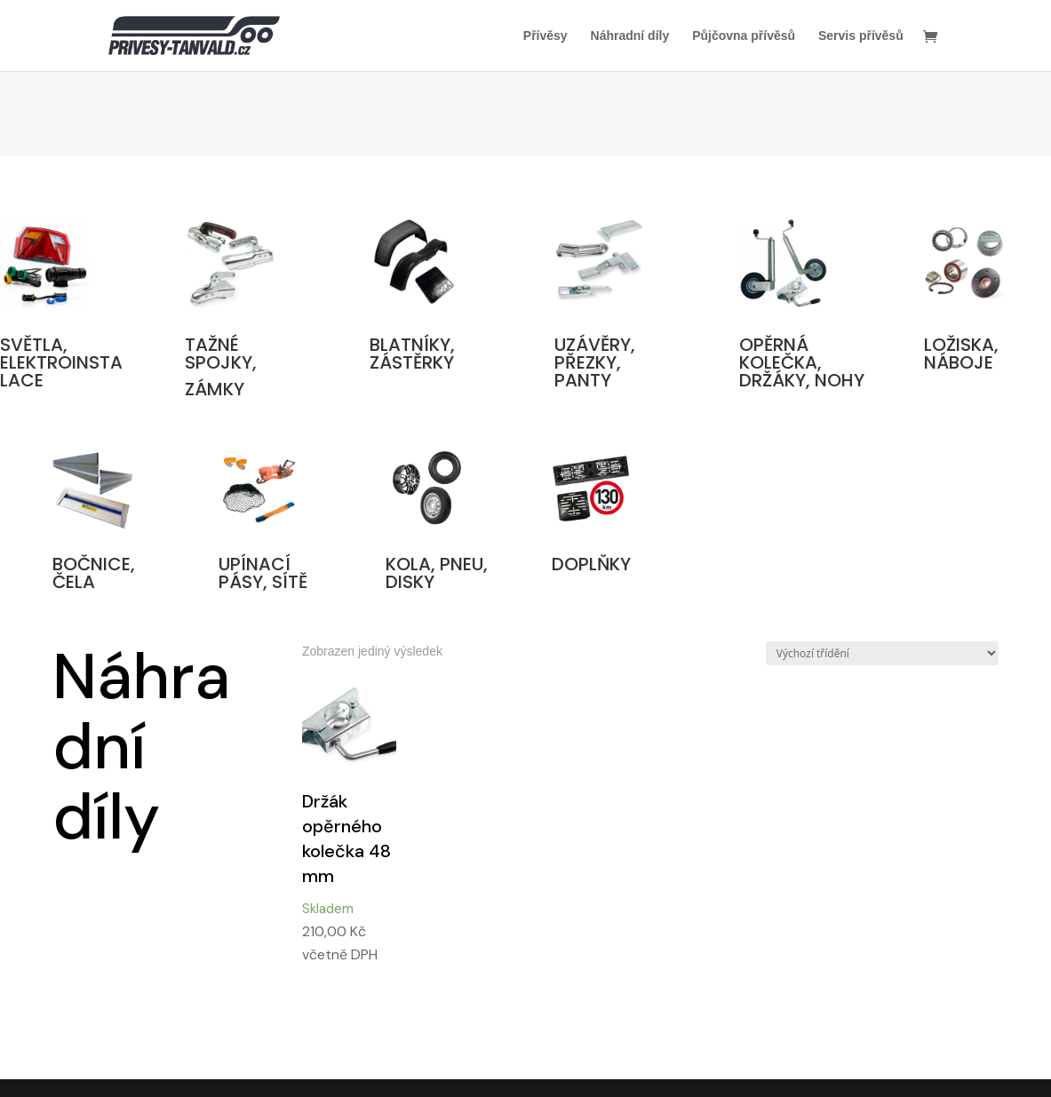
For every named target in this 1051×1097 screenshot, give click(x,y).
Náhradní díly (630, 36)
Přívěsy (545, 36)
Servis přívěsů (861, 36)
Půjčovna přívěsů (743, 36)
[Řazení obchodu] (882, 653)
